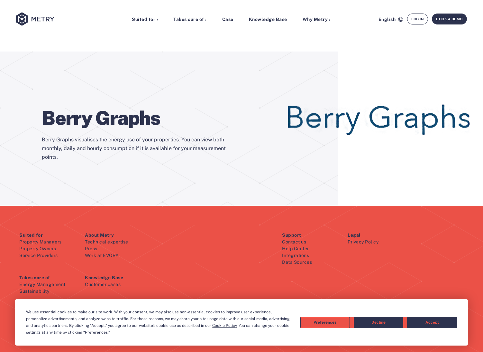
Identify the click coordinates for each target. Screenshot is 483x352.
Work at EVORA (102, 255)
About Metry (99, 235)
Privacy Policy (363, 241)
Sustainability (34, 291)
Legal (354, 235)
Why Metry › (317, 19)
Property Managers (40, 241)
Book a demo (449, 19)
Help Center (295, 248)
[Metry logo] (50, 19)
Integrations (295, 255)
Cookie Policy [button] (224, 325)
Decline (378, 322)
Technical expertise (106, 241)
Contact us (294, 241)
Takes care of (34, 277)
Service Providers (38, 255)
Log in (417, 19)
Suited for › (145, 19)
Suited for (31, 235)
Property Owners (37, 248)
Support (291, 235)
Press (91, 248)
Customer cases (103, 284)
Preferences (325, 322)
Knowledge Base (268, 19)
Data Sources (297, 262)
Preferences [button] (96, 332)
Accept (432, 322)
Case (227, 19)
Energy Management (42, 284)
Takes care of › (190, 19)
